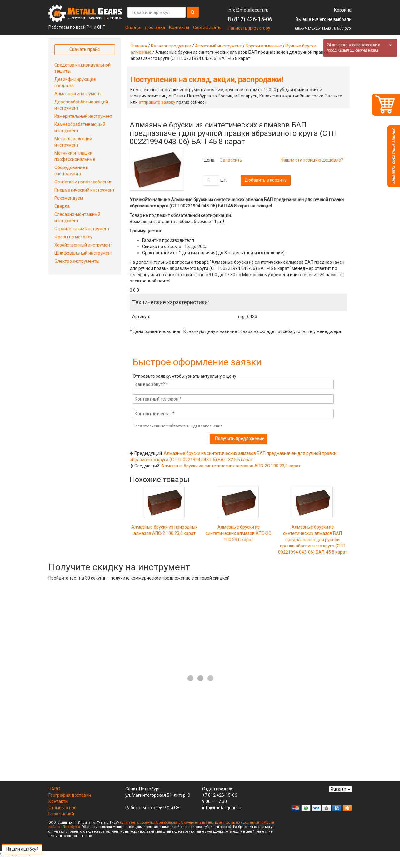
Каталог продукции (171, 45)
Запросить (231, 159)
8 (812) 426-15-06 (250, 19)
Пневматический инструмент (84, 189)
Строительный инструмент (82, 228)
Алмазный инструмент (218, 45)
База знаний (61, 813)
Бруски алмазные (264, 45)
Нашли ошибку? (22, 849)
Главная (139, 45)
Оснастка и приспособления (83, 181)
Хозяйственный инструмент (83, 244)
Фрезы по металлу (73, 236)
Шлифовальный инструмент (83, 253)
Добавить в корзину (266, 179)
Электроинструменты (76, 261)
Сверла (62, 206)
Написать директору (249, 28)
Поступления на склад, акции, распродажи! (206, 79)
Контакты (179, 27)
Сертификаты (207, 27)
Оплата (133, 27)
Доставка (155, 27)
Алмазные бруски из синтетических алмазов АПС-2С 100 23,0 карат (231, 465)
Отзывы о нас (62, 807)
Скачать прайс (84, 49)
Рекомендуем (68, 198)
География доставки (69, 795)
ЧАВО (54, 788)
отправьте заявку (157, 102)
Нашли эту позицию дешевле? (312, 159)
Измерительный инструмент (83, 116)
